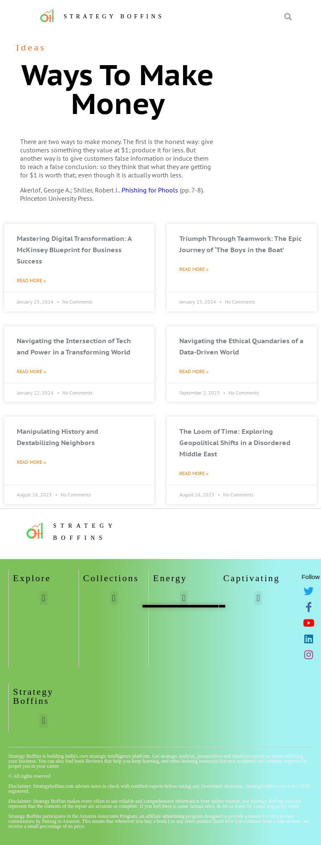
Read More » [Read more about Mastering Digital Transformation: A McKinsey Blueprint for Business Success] (31, 280)
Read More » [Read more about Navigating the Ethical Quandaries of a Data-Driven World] (194, 371)
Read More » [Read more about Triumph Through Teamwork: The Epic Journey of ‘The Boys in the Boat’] (194, 269)
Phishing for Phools (150, 190)
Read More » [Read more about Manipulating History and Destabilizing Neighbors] (31, 462)
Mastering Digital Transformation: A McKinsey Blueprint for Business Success (74, 249)
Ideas (31, 48)
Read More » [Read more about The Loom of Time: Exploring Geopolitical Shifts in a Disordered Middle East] (194, 473)
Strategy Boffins (114, 16)
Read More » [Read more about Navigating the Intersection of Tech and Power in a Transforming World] (31, 371)
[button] (44, 598)
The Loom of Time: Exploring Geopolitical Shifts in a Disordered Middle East (234, 442)
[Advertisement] (270, 85)
